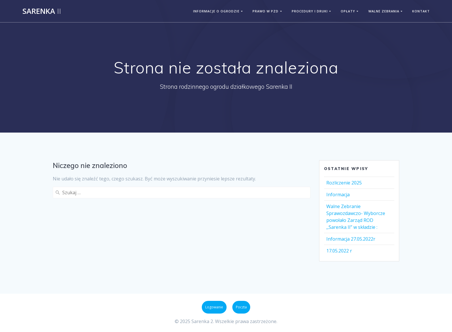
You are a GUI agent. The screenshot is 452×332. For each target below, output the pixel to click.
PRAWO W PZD (265, 11)
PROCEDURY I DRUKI (310, 11)
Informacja (338, 194)
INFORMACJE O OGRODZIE (216, 11)
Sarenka (41, 11)
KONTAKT (421, 11)
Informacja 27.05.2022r (350, 239)
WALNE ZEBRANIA (383, 11)
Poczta (241, 307)
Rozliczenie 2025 (344, 183)
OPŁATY (348, 11)
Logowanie (214, 307)
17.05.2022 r (339, 251)
